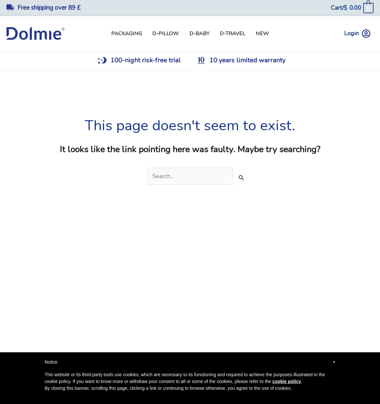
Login (357, 33)
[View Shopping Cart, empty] (352, 8)
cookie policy (286, 381)
